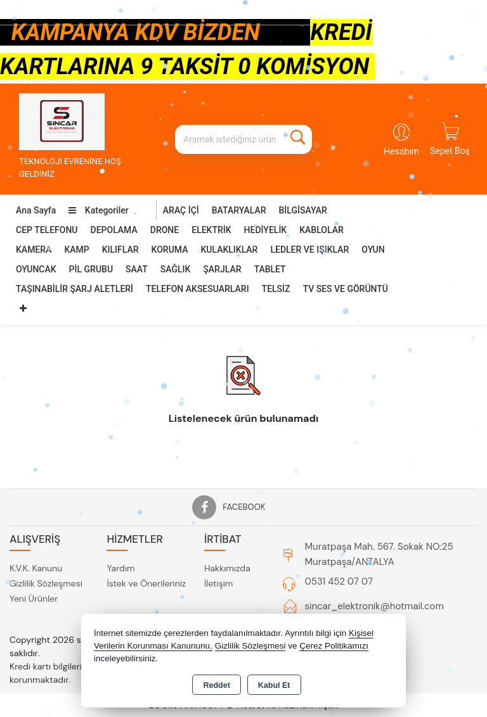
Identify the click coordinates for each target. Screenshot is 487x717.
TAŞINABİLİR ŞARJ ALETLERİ (74, 289)
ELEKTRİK (211, 230)
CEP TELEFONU (47, 230)
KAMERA (33, 249)
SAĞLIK (175, 269)
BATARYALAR (239, 210)
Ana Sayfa (36, 210)
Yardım (120, 568)
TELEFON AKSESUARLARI (197, 289)
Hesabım (401, 151)
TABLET (270, 269)
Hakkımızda (227, 568)
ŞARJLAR (222, 269)
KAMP (76, 249)
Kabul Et (274, 685)
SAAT (137, 269)
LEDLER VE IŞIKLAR (309, 249)
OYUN (372, 249)
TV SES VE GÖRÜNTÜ (346, 289)
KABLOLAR (321, 230)
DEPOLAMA (114, 230)
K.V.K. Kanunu (36, 568)
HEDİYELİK (265, 230)
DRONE (164, 230)
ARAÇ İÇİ (181, 210)
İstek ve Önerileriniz (146, 583)
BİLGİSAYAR (303, 210)
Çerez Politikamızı (333, 645)
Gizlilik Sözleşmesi (46, 583)
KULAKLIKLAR (228, 249)
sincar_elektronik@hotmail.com (374, 606)
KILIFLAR (120, 249)
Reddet (216, 685)
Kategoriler (98, 210)
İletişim (218, 583)
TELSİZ (276, 289)
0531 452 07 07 (339, 581)
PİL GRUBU (91, 269)
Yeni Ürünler (34, 598)
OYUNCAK (36, 269)
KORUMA (170, 249)
